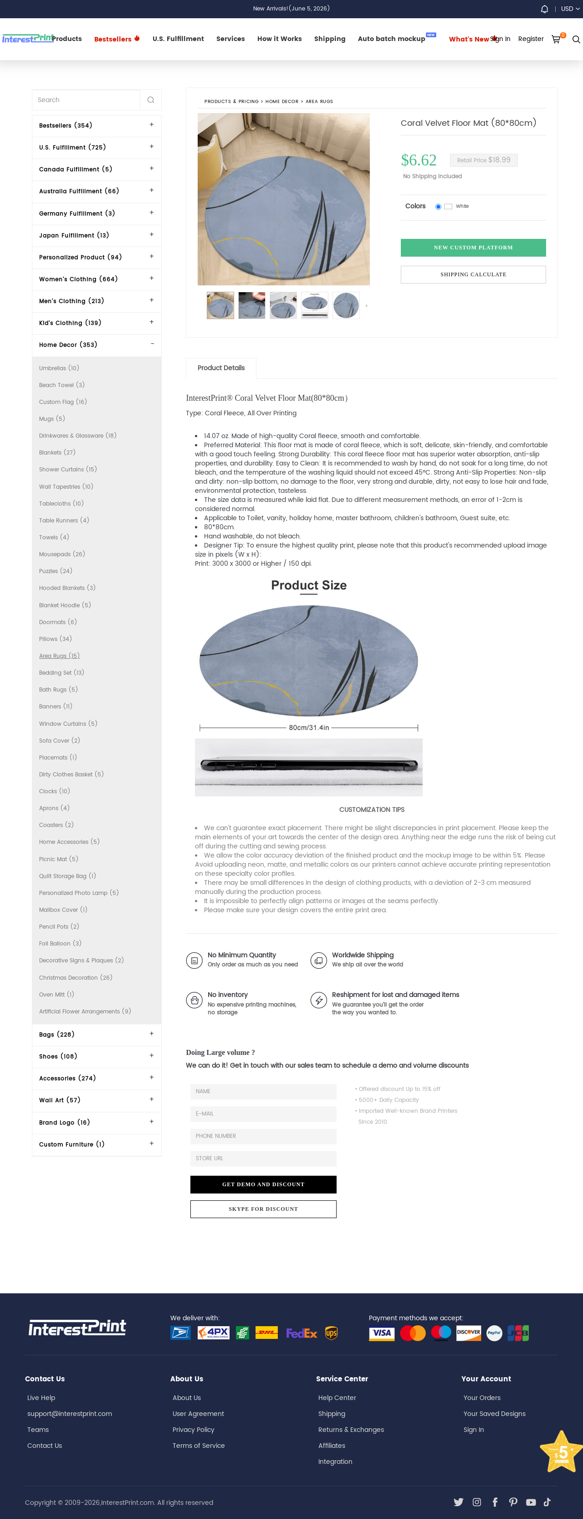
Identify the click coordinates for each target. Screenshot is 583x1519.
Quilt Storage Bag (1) (68, 876)
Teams (38, 1430)
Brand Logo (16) (65, 1123)
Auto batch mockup (397, 38)
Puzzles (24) (56, 571)
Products (67, 39)
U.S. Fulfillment (178, 39)
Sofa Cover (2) (60, 741)
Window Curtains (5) (68, 724)
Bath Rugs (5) (58, 690)
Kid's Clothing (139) (70, 323)
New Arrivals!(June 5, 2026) (291, 9)
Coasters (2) (56, 825)
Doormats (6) (58, 622)
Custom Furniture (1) (72, 1145)
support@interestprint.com (69, 1414)
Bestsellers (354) (66, 126)
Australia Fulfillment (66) (79, 191)
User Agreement (198, 1414)
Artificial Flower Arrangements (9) (85, 1012)
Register (531, 39)
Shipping (330, 39)
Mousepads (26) (62, 554)
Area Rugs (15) (59, 656)
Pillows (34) (55, 639)
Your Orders (482, 1398)
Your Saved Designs (495, 1414)
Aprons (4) (54, 808)
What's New (473, 39)
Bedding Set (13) (62, 673)
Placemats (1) (58, 758)
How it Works (279, 39)
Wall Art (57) (60, 1100)
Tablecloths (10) (61, 504)
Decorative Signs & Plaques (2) (81, 960)
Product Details (221, 368)
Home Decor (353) (68, 345)
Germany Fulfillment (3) (77, 214)
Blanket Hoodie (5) (65, 605)
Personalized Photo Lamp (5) (79, 893)
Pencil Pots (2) (59, 927)
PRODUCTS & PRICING (232, 102)
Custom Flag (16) (63, 402)
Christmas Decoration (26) (76, 978)
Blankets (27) (57, 453)
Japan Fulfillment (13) (74, 236)
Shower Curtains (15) (68, 469)
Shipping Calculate (473, 274)
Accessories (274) (68, 1079)
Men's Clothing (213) (72, 301)
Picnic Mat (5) (59, 859)
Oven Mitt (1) (57, 995)
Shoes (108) (58, 1057)
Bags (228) (57, 1035)
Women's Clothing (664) (78, 279)
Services (230, 39)
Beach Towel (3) (62, 385)
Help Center (337, 1398)
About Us (187, 1398)
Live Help (41, 1398)
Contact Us (44, 1446)
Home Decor (282, 102)
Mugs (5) (52, 419)
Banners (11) (56, 707)
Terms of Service (199, 1446)
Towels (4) (54, 537)
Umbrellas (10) (59, 368)
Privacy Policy (194, 1430)
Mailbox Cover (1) (63, 910)
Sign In (474, 1430)
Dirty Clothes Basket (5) (71, 774)
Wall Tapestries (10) (66, 487)
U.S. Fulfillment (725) (73, 148)
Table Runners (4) (64, 521)
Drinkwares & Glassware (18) (78, 436)
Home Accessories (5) (69, 842)
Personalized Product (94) (81, 257)
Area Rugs (319, 102)
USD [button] (570, 9)
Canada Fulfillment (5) (76, 169)
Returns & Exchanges (351, 1430)
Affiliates (331, 1446)
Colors (415, 206)
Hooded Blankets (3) (67, 588)
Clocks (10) (55, 791)
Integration (335, 1462)
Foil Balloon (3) (60, 944)
